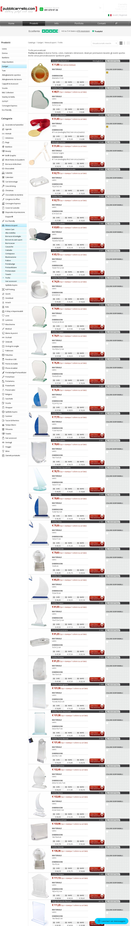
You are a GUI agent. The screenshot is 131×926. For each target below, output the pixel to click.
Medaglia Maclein (59, 115)
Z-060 (101, 766)
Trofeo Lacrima (58, 766)
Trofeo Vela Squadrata (61, 467)
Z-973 (101, 603)
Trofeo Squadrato (59, 820)
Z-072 (101, 467)
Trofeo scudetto (58, 223)
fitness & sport (50, 42)
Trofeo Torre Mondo (60, 738)
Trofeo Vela (56, 386)
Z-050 (101, 657)
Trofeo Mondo (58, 549)
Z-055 (101, 847)
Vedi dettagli (114, 61)
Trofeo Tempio (58, 874)
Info (56, 23)
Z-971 (101, 250)
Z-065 (101, 874)
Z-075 (101, 88)
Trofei (60, 42)
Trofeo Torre (57, 196)
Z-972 (101, 332)
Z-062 (101, 630)
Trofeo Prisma (57, 657)
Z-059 (101, 278)
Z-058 (101, 684)
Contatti (102, 23)
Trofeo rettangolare (60, 684)
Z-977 (101, 413)
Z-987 (101, 386)
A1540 (101, 142)
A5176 (101, 901)
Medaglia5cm (98, 61)
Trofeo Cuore (57, 88)
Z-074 (101, 711)
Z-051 (101, 440)
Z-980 (101, 576)
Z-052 (101, 820)
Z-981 (101, 522)
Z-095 (101, 359)
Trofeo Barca (57, 793)
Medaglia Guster (59, 142)
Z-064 (101, 793)
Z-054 (101, 738)
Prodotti (34, 23)
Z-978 (101, 196)
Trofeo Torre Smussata (61, 711)
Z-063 (101, 169)
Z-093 (101, 223)
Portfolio (79, 23)
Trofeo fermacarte (59, 278)
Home (11, 23)
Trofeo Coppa (57, 250)
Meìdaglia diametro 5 (60, 61)
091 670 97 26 (51, 10)
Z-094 (101, 305)
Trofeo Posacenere (60, 630)
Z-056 (101, 549)
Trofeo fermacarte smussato (63, 169)
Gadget (40, 42)
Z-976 (101, 494)
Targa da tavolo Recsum (62, 901)
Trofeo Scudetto (58, 440)
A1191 (101, 115)
